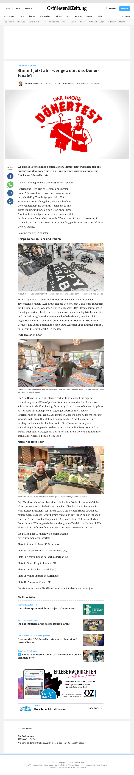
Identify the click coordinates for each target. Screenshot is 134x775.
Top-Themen (9, 21)
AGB (29, 765)
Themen (31, 16)
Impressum (48, 765)
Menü (6, 8)
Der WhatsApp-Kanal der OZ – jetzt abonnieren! (46, 608)
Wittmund (93, 21)
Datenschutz (37, 765)
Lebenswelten (44, 16)
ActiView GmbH (79, 767)
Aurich (65, 21)
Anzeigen (78, 16)
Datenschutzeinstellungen (96, 765)
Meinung (122, 21)
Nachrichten (9, 16)
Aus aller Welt (34, 21)
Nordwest (21, 21)
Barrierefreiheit (61, 765)
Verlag (99, 16)
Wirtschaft (111, 21)
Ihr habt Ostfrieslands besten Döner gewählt (44, 623)
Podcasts (58, 16)
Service (89, 16)
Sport (102, 21)
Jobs (68, 16)
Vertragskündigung (76, 765)
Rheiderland (54, 21)
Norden (82, 21)
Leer (44, 21)
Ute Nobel (33, 83)
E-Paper (17, 8)
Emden (73, 21)
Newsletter (28, 8)
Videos (21, 16)
